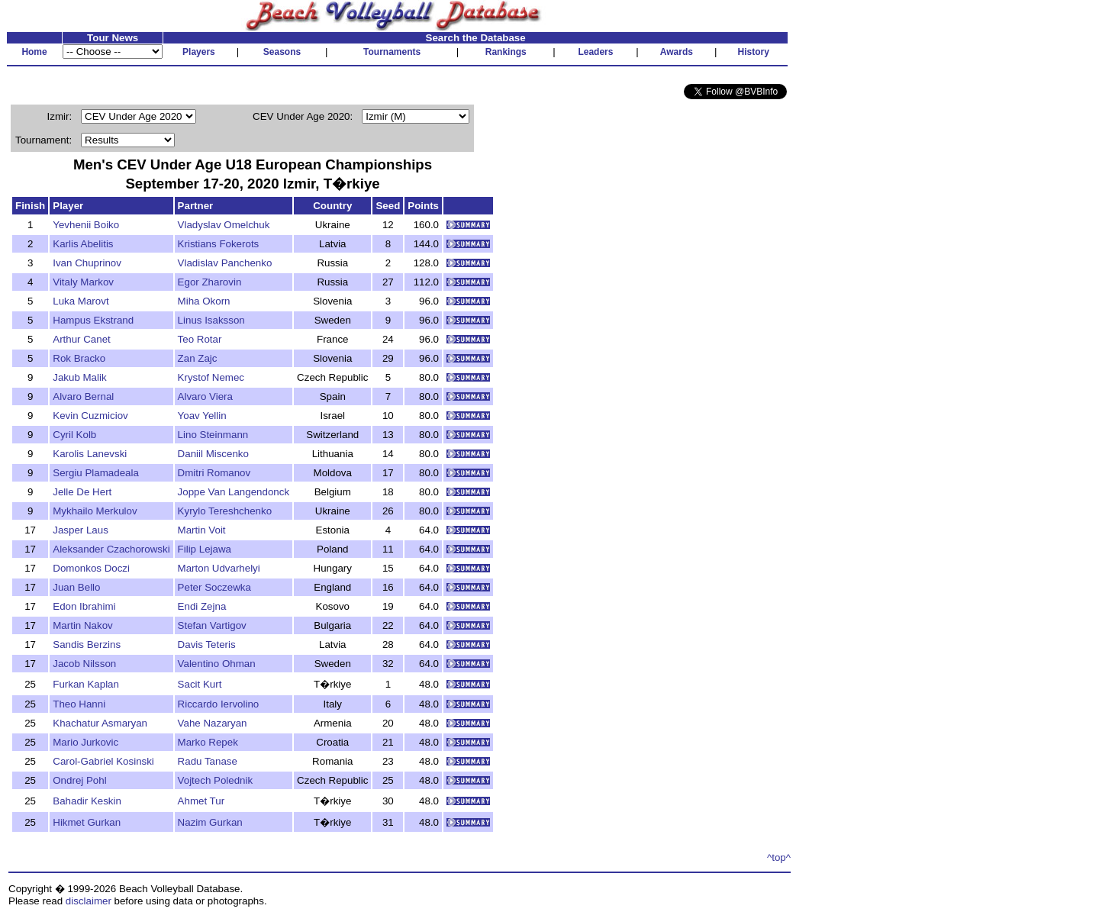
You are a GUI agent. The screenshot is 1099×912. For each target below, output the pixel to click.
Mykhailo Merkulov (95, 511)
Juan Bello (76, 587)
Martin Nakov (83, 625)
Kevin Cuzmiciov (90, 415)
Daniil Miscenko (213, 453)
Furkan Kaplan (86, 684)
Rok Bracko (79, 358)
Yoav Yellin (202, 415)
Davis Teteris (207, 644)
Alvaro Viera (205, 396)
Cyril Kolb (74, 434)
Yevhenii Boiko (86, 224)
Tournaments (392, 52)
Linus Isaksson (211, 320)
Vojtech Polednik (215, 780)
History (753, 52)
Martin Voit (202, 530)
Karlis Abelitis (83, 244)
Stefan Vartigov (212, 625)
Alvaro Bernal (83, 396)
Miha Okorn (204, 301)
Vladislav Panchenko (225, 263)
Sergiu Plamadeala (96, 473)
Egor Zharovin (210, 282)
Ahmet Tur (201, 801)
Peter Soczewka (214, 587)
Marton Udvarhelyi (219, 568)
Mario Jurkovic (85, 742)
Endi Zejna (202, 606)
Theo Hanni (79, 704)
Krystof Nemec (211, 377)
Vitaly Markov (83, 282)
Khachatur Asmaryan (100, 723)
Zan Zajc (198, 358)
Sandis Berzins (87, 644)
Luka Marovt (80, 301)
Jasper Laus (80, 530)
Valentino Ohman (217, 663)
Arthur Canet (82, 339)
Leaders (595, 52)
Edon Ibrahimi (84, 606)
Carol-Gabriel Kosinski (103, 761)
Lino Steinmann (213, 434)
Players (198, 52)
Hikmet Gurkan (87, 822)
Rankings (506, 52)
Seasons (282, 52)
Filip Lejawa (204, 549)
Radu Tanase (207, 761)
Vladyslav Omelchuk (224, 224)
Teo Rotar (200, 339)
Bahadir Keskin (87, 801)
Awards (676, 52)
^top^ (779, 857)
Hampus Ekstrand (93, 320)
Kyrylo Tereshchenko (225, 511)
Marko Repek (208, 742)
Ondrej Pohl (79, 780)
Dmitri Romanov (214, 473)
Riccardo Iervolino (218, 704)
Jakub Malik (79, 377)
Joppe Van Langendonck (234, 492)
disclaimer (88, 901)
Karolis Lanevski (90, 453)
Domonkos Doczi (91, 568)
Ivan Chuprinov (87, 263)
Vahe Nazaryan (212, 723)
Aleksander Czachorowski (111, 549)
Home (34, 52)
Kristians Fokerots (218, 244)
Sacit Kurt (200, 684)
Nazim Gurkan (210, 822)
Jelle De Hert (82, 492)
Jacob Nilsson (84, 663)
